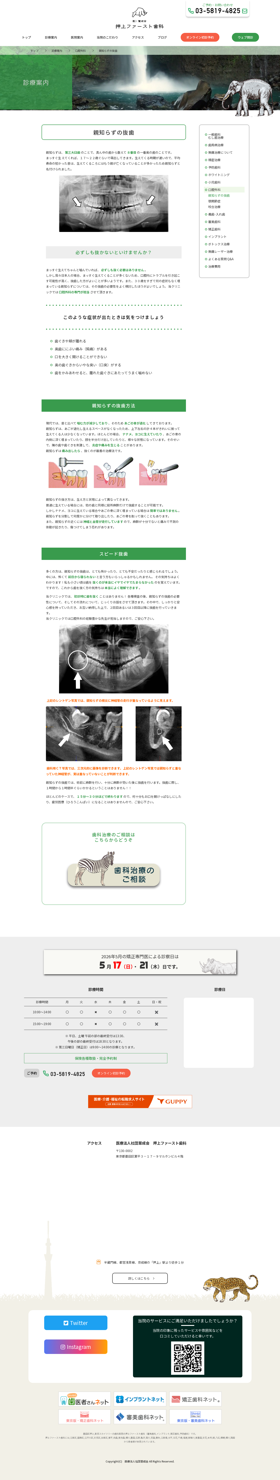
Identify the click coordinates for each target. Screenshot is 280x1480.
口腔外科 (214, 189)
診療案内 (51, 37)
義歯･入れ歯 (216, 214)
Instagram (76, 1346)
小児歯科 (214, 182)
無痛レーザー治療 (220, 251)
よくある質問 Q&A (221, 259)
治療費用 (214, 266)
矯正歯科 (214, 229)
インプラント (217, 236)
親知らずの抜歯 (219, 195)
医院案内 (77, 37)
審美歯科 (214, 221)
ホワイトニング (219, 175)
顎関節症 (214, 201)
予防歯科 (214, 167)
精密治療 (214, 160)
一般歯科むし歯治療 (216, 136)
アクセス (138, 37)
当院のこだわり (107, 37)
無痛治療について (220, 152)
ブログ (162, 37)
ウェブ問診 (245, 37)
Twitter (76, 1323)
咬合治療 (214, 207)
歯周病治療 (216, 145)
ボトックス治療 (219, 244)
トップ (26, 37)
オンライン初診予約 (200, 37)
